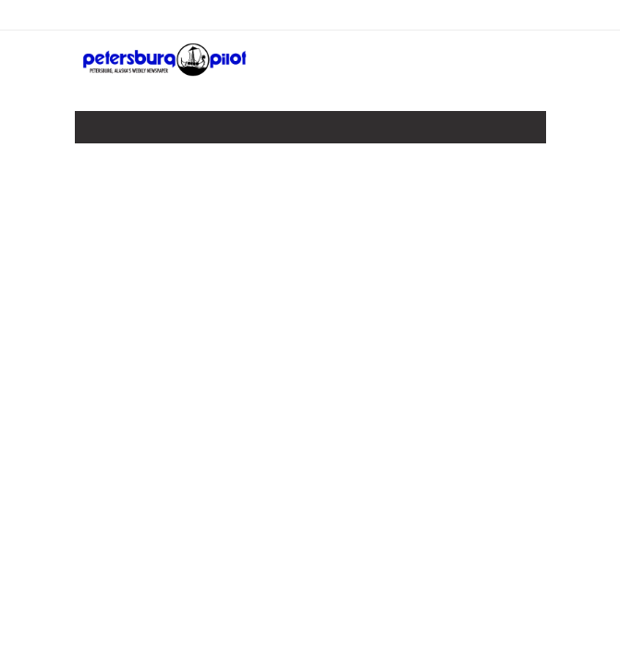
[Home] (165, 71)
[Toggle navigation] (102, 131)
